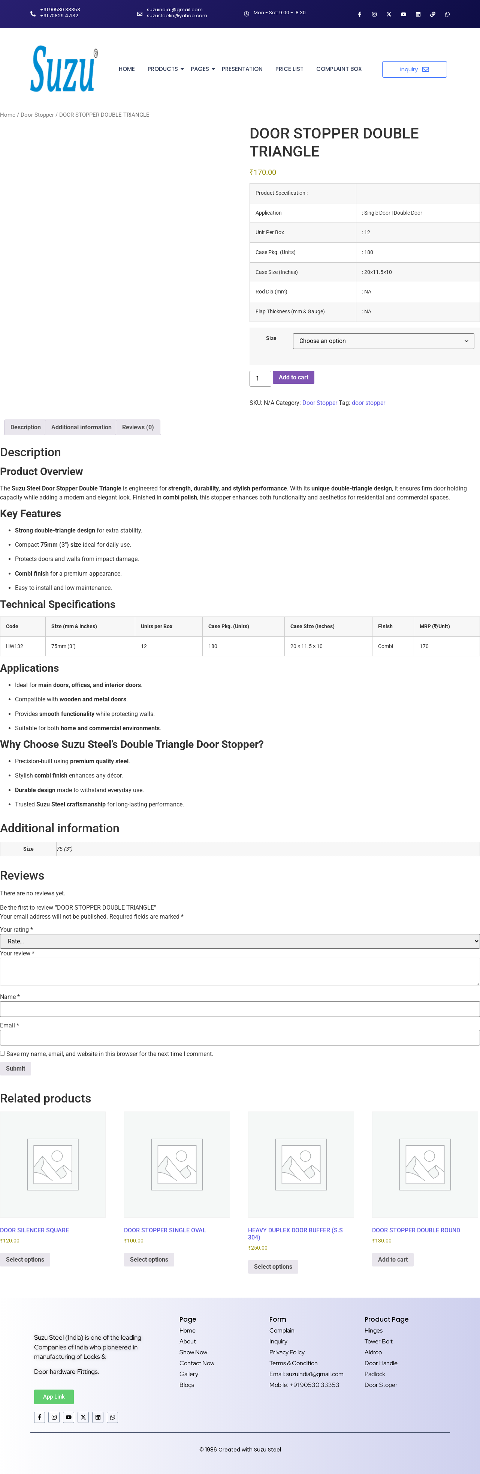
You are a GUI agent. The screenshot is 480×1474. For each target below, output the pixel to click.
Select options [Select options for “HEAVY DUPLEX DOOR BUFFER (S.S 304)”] (273, 1266)
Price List (289, 69)
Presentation (242, 69)
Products (164, 69)
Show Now (193, 1352)
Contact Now (196, 1363)
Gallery (188, 1374)
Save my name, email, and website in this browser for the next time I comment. (109, 1054)
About (187, 1341)
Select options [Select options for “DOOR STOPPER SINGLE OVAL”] (149, 1259)
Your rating (16, 930)
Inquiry (278, 1341)
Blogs (186, 1385)
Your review (17, 954)
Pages (201, 69)
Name (10, 997)
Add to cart (293, 377)
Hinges (374, 1330)
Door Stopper (37, 114)
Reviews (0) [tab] (138, 427)
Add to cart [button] (393, 1259)
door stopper (368, 402)
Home (127, 69)
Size (271, 338)
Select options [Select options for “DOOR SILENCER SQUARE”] (25, 1259)
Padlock (375, 1374)
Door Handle (381, 1363)
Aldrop (373, 1352)
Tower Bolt (379, 1341)
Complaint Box (339, 69)
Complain (282, 1330)
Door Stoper (381, 1385)
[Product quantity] (260, 379)
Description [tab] (25, 427)
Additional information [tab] (81, 427)
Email (9, 1026)
